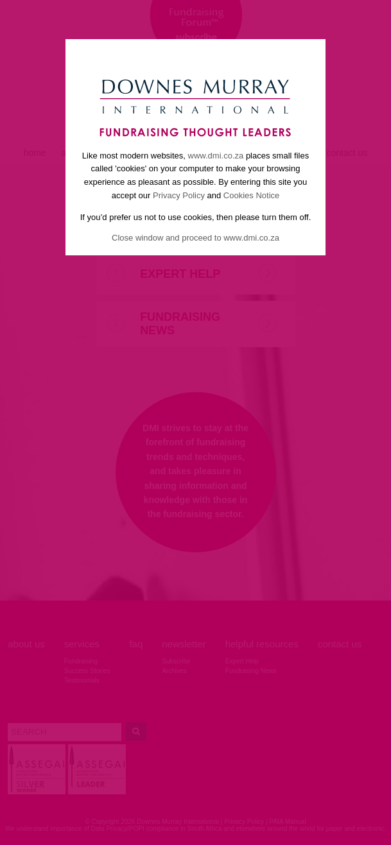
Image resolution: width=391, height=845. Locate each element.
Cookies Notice (251, 195)
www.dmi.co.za (216, 155)
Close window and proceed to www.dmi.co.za (195, 238)
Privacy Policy (179, 195)
